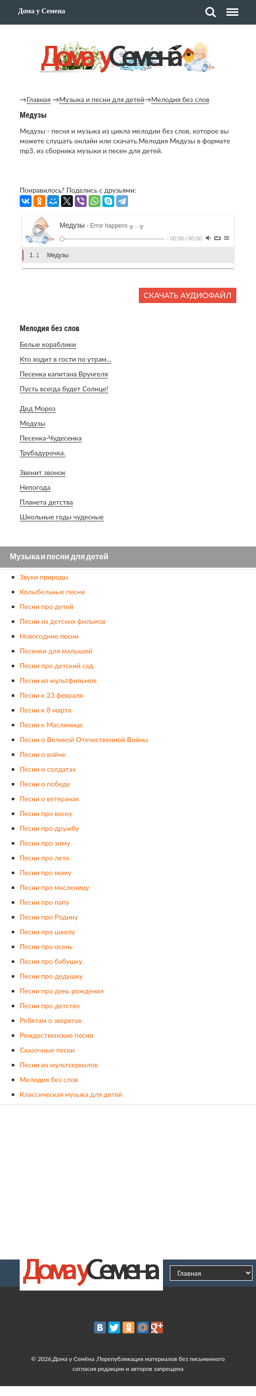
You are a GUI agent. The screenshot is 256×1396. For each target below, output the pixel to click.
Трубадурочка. (42, 452)
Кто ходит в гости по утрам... (65, 359)
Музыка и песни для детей (101, 99)
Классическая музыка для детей (71, 1094)
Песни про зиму (45, 843)
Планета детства (46, 502)
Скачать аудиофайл (187, 295)
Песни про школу (47, 931)
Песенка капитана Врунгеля (64, 374)
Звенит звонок (42, 472)
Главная (39, 99)
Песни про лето (44, 857)
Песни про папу (44, 902)
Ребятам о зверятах (51, 1020)
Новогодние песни (49, 636)
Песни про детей (46, 606)
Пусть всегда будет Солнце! (64, 388)
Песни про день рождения (61, 991)
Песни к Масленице (51, 724)
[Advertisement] (128, 1180)
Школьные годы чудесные (62, 516)
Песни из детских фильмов (62, 621)
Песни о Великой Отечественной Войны (84, 739)
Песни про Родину (49, 917)
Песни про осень (46, 946)
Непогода (35, 487)
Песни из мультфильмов (58, 680)
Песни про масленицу (54, 887)
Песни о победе (45, 784)
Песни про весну (46, 813)
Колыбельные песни (52, 591)
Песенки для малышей (56, 651)
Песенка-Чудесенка (51, 438)
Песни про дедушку (51, 976)
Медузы (32, 423)
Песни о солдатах (48, 769)
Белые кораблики (48, 344)
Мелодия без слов (180, 99)
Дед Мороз (38, 408)
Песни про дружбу (49, 828)
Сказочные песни (47, 1050)
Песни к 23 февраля (51, 695)
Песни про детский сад (56, 665)
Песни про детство (50, 1005)
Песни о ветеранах (49, 798)
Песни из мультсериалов (59, 1064)
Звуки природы (44, 577)
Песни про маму (45, 872)
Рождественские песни (57, 1035)
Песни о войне (42, 754)
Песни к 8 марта (45, 710)
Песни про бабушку (51, 961)
